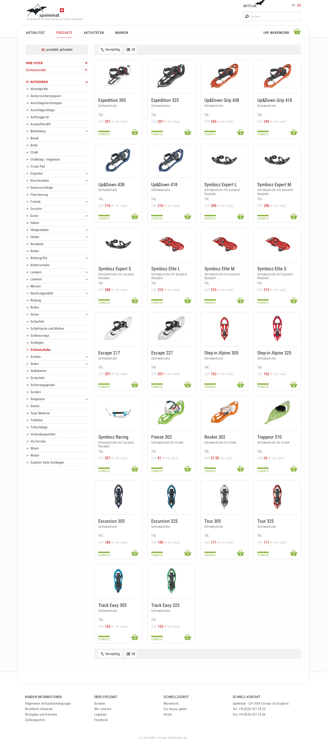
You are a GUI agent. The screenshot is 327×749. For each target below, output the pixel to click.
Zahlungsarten (35, 720)
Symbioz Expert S (114, 268)
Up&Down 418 (164, 184)
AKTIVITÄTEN (94, 33)
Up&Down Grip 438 (221, 100)
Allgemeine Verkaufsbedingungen (48, 703)
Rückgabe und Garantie (41, 714)
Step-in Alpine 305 (221, 353)
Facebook (101, 720)
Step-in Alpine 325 (274, 353)
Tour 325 (265, 521)
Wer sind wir (102, 709)
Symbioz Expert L (220, 184)
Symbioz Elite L (165, 268)
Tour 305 (212, 521)
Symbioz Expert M (274, 184)
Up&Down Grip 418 (274, 100)
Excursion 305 (111, 521)
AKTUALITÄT (35, 33)
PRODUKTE (64, 33)
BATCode (253, 4)
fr (293, 5)
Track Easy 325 (165, 605)
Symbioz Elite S (271, 268)
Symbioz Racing (113, 437)
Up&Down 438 (111, 184)
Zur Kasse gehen (175, 709)
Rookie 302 (214, 437)
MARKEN (121, 33)
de (299, 5)
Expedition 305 (112, 100)
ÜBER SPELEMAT (106, 697)
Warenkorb (171, 703)
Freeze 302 (161, 437)
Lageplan (100, 714)
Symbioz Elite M (219, 268)
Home (168, 714)
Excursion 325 (164, 521)
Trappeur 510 (269, 437)
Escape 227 (162, 353)
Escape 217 (109, 353)
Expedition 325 (165, 100)
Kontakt (99, 703)
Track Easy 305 (112, 605)
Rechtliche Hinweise (39, 709)
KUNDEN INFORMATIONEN (43, 697)
